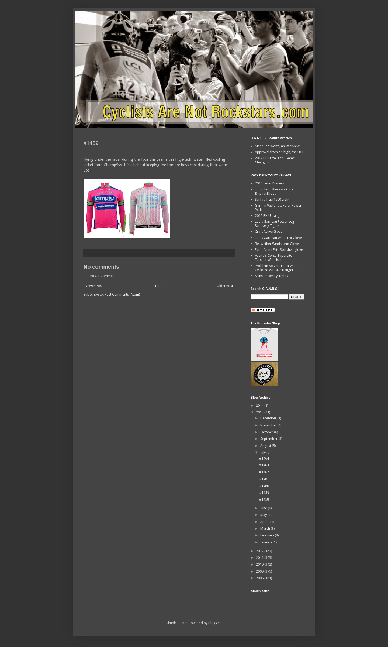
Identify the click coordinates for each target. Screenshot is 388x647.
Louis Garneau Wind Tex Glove (278, 238)
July (263, 452)
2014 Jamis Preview (270, 183)
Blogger (214, 623)
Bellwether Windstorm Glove (277, 244)
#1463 (264, 465)
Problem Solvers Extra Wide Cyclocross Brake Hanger (276, 268)
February (267, 535)
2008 (260, 578)
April (264, 522)
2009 (260, 571)
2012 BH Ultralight (269, 216)
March (265, 528)
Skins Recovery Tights (271, 276)
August (266, 446)
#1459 (264, 493)
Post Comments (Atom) (122, 294)
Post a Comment (103, 276)
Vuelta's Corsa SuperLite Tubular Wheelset (273, 258)
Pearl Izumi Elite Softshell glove (279, 250)
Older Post (225, 286)
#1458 (264, 499)
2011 (260, 558)
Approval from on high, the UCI (279, 152)
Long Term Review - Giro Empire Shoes (274, 191)
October (267, 432)
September (269, 439)
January (266, 542)
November (269, 425)
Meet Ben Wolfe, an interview (277, 146)
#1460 (264, 486)
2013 (260, 412)
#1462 (264, 472)
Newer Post (94, 286)
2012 (260, 551)
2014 (260, 405)
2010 (260, 564)
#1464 (264, 458)
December (268, 418)
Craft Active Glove (268, 232)
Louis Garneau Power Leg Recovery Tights (274, 224)
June (264, 508)
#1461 (264, 479)
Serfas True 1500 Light (272, 199)
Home (159, 286)
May (264, 515)
